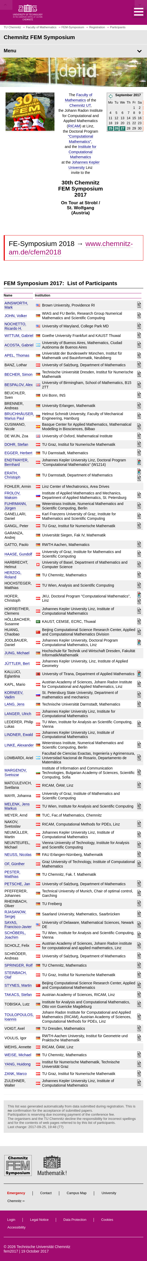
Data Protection (74, 1220)
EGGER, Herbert (18, 453)
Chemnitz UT (80, 105)
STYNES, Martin (18, 985)
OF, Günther (14, 864)
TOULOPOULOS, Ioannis (19, 1017)
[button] (133, 12)
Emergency (16, 1193)
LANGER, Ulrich (17, 714)
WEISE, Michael (17, 1055)
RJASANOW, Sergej (15, 914)
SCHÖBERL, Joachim (15, 935)
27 (122, 128)
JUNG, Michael (16, 653)
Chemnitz (14, 1201)
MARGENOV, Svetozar (15, 772)
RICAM (74, 126)
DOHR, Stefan (16, 444)
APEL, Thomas (16, 355)
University (109, 1193)
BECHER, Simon (18, 374)
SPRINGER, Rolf (18, 965)
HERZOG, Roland (12, 575)
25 (110, 128)
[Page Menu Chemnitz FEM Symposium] (73, 51)
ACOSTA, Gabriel (18, 345)
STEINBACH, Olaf (15, 975)
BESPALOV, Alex (18, 385)
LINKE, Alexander (19, 745)
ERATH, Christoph (12, 475)
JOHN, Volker (15, 316)
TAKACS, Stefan (18, 995)
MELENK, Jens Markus (17, 806)
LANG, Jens (14, 704)
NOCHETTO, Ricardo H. (15, 326)
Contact (46, 1193)
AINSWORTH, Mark (16, 305)
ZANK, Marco (15, 1074)
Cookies (107, 1220)
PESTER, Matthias (12, 874)
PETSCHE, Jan (17, 884)
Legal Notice (39, 1220)
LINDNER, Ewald (18, 735)
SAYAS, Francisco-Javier (18, 924)
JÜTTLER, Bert (17, 663)
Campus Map (76, 1193)
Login (11, 1220)
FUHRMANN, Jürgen (15, 506)
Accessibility (16, 1227)
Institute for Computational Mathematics (82, 152)
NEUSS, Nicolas (17, 854)
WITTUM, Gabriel (18, 335)
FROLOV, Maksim (12, 495)
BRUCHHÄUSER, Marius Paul (19, 416)
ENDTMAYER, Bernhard (16, 462)
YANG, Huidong (17, 1064)
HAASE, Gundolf (18, 554)
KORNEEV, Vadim (13, 694)
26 (116, 128)
